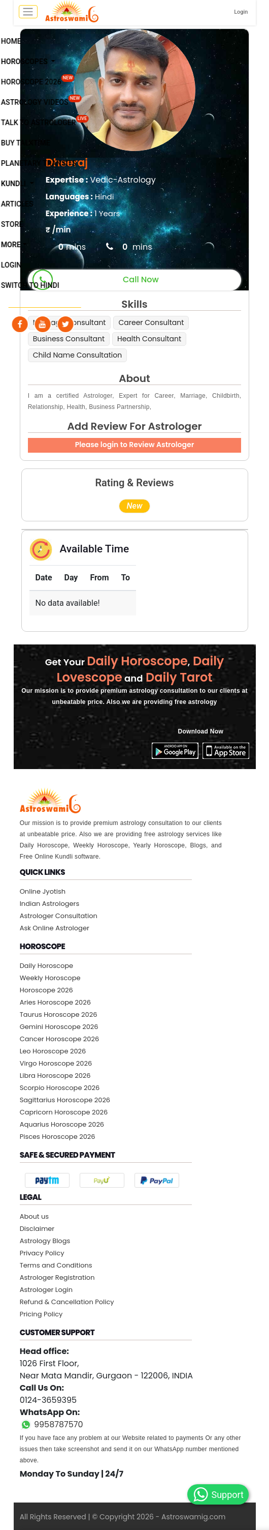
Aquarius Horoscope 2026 (62, 1124)
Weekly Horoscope (50, 978)
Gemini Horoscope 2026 (59, 1027)
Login (241, 12)
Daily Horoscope (47, 965)
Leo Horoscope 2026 (53, 1051)
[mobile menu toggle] (28, 11)
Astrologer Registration (57, 1277)
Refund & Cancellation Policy (67, 1302)
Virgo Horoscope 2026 (56, 1063)
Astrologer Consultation (58, 916)
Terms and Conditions (56, 1265)
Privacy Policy (42, 1253)
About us (34, 1216)
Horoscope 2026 (46, 990)
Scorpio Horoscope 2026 (60, 1088)
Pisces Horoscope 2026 (57, 1136)
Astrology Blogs (45, 1241)
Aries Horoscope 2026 (55, 1002)
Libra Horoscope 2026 (55, 1075)
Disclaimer (37, 1228)
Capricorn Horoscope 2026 (64, 1112)
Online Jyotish (42, 891)
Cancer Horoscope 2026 (59, 1039)
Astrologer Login (46, 1289)
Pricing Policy (41, 1314)
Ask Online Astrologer (54, 928)
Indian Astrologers (50, 903)
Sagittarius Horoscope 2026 (65, 1100)
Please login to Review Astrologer (134, 444)
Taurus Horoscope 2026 (58, 1014)
